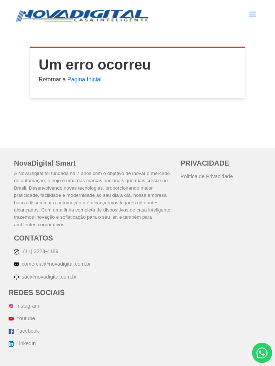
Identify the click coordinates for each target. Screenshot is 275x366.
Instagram (24, 306)
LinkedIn (22, 343)
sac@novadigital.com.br (45, 277)
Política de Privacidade (206, 176)
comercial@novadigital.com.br (52, 264)
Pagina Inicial (84, 79)
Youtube (22, 318)
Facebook (24, 331)
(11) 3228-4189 (36, 251)
